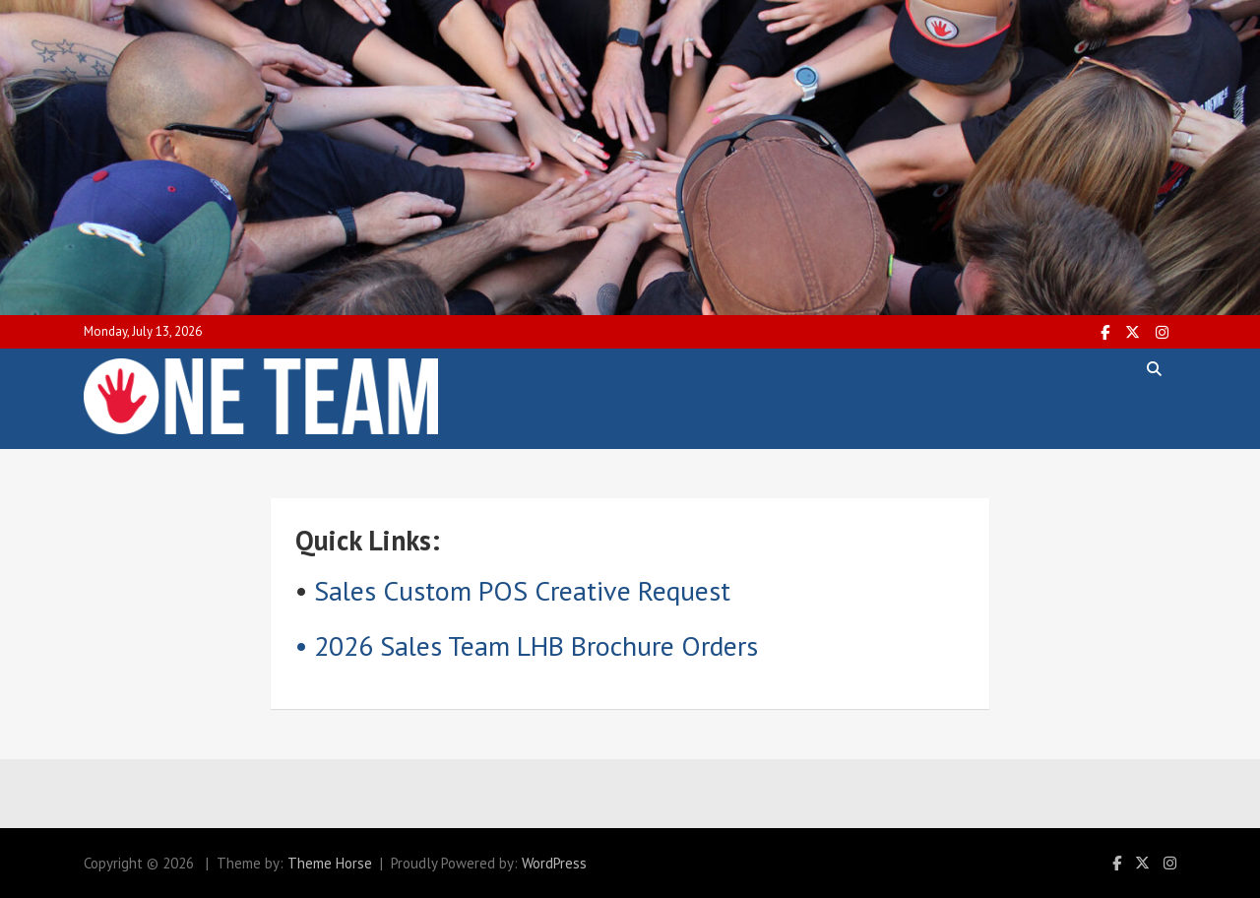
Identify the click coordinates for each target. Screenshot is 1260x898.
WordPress (554, 863)
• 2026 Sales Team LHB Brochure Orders (526, 645)
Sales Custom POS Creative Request (522, 590)
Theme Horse (329, 863)
